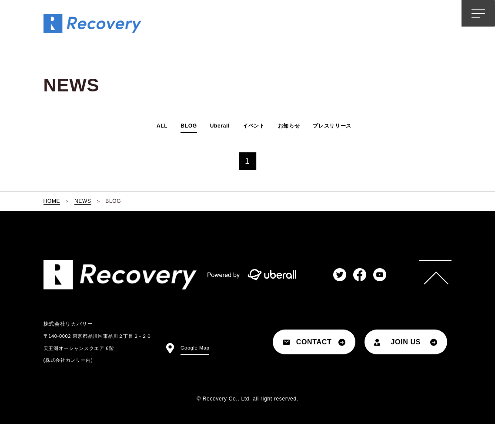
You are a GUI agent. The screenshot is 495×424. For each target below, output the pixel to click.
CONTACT (314, 342)
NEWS (82, 201)
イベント (254, 126)
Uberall (220, 126)
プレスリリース (332, 126)
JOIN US (406, 342)
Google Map (195, 347)
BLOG (189, 126)
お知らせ (289, 126)
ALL (162, 126)
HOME (51, 201)
